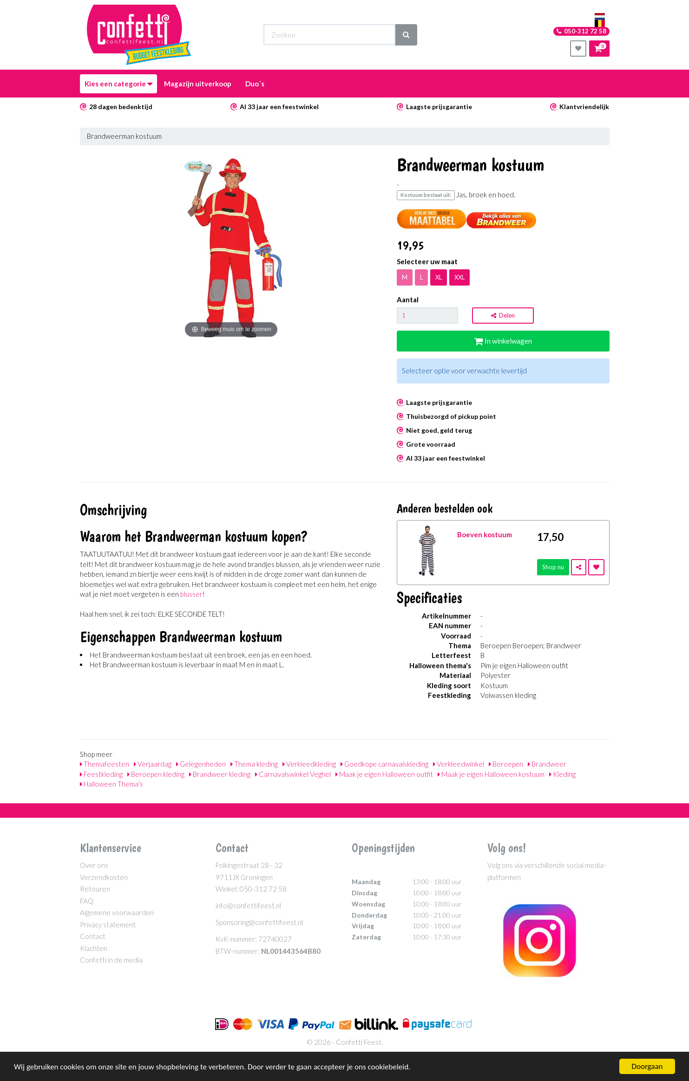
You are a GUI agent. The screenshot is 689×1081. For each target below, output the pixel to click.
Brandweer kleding (219, 774)
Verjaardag (152, 764)
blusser (191, 594)
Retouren (95, 889)
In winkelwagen (503, 341)
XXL (459, 277)
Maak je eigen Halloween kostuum (491, 774)
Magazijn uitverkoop (197, 83)
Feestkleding (101, 774)
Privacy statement (108, 924)
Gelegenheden (201, 764)
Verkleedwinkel (458, 764)
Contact (92, 936)
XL (438, 277)
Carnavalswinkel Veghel (293, 774)
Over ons (94, 865)
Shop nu (553, 567)
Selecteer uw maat (427, 261)
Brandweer (547, 764)
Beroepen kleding (155, 774)
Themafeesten (104, 764)
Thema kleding (254, 764)
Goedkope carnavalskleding (384, 764)
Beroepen (506, 764)
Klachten (93, 948)
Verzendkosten (104, 877)
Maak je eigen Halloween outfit (384, 774)
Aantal (408, 299)
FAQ (86, 901)
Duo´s (254, 83)
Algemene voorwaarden (117, 912)
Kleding (562, 774)
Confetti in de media (111, 960)
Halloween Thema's (111, 784)
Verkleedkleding (309, 764)
